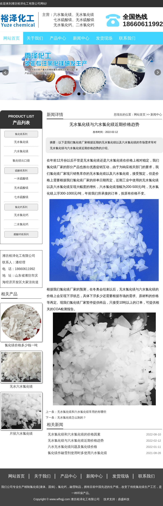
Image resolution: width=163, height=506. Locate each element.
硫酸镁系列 (21, 170)
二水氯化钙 (21, 224)
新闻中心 (81, 38)
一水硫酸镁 (21, 178)
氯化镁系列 (21, 134)
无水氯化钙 (21, 215)
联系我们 (127, 38)
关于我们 (35, 38)
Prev (5, 72)
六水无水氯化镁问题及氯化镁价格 (72, 446)
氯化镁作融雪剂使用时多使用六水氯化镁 (77, 453)
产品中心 (58, 38)
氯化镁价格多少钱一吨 (21, 345)
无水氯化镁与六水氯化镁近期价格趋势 (76, 440)
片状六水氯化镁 (21, 433)
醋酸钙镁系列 (21, 234)
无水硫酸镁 (21, 187)
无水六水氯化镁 (21, 386)
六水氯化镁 (21, 151)
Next (157, 72)
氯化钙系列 (21, 207)
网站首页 (11, 38)
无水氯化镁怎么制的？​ (71, 417)
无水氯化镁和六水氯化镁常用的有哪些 (81, 411)
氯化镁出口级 (21, 160)
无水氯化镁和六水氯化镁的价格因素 (74, 434)
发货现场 (104, 38)
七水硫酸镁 (21, 197)
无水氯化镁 (21, 142)
